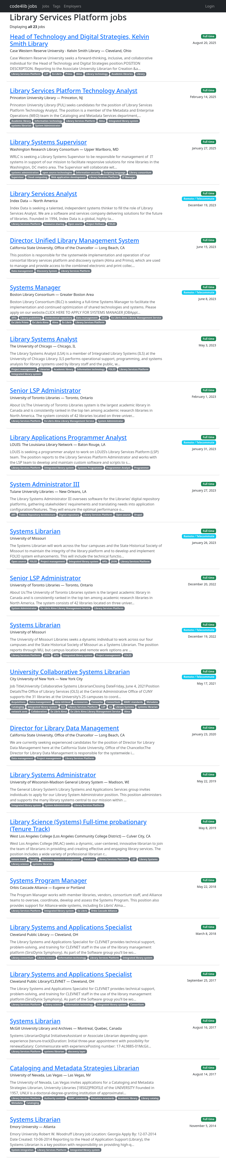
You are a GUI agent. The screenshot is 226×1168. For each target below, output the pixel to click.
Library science (20, 864)
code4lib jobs (23, 6)
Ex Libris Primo (19, 322)
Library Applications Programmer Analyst (68, 437)
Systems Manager (35, 287)
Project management (23, 369)
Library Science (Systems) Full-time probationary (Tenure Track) (78, 825)
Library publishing (30, 317)
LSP (46, 73)
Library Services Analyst (43, 194)
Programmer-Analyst (118, 467)
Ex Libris (57, 73)
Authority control (54, 1098)
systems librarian (21, 125)
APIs (14, 317)
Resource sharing (54, 223)
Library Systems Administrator (53, 775)
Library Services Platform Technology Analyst (73, 90)
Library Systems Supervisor (48, 142)
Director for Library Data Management (64, 728)
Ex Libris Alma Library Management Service (136, 317)
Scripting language (114, 172)
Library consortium (140, 172)
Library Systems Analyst (43, 339)
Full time (208, 36)
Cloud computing (37, 177)
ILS (63, 706)
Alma (79, 73)
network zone (19, 711)
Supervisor (17, 177)
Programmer (141, 467)
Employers (72, 6)
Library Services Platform (25, 73)
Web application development (68, 177)
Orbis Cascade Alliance (104, 910)
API (13, 514)
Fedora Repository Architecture (37, 514)
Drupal (138, 514)
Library (141, 73)
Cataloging (17, 706)
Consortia (97, 702)
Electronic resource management (61, 859)
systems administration (25, 172)
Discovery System (47, 270)
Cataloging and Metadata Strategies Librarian (74, 1068)
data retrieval (62, 702)
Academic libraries (122, 73)
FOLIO (111, 223)
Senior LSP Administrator (45, 390)
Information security (88, 172)
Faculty (34, 859)
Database (89, 859)
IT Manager (129, 177)
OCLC (104, 317)
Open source (75, 223)
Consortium (113, 702)
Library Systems (125, 706)
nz (110, 706)
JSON (114, 561)
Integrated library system (123, 120)
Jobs (45, 6)
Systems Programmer (90, 467)
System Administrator (47, 125)
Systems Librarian (35, 531)
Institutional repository (58, 317)
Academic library (21, 120)
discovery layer (76, 1051)
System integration (22, 1149)
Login (210, 6)
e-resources (81, 702)
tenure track (18, 859)
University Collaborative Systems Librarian (70, 672)
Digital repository (69, 514)
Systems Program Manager (48, 880)
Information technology (48, 120)
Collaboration (39, 711)
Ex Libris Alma (40, 322)
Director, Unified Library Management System (74, 240)
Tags (56, 6)
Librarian (45, 369)
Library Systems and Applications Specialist (71, 927)
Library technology (97, 73)
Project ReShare (95, 223)
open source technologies (57, 172)
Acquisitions (18, 702)
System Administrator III (44, 484)
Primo (69, 73)
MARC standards (133, 702)
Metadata (152, 702)
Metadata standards (102, 1098)
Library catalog (150, 1098)
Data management (22, 270)
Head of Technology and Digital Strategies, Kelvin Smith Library (79, 40)
